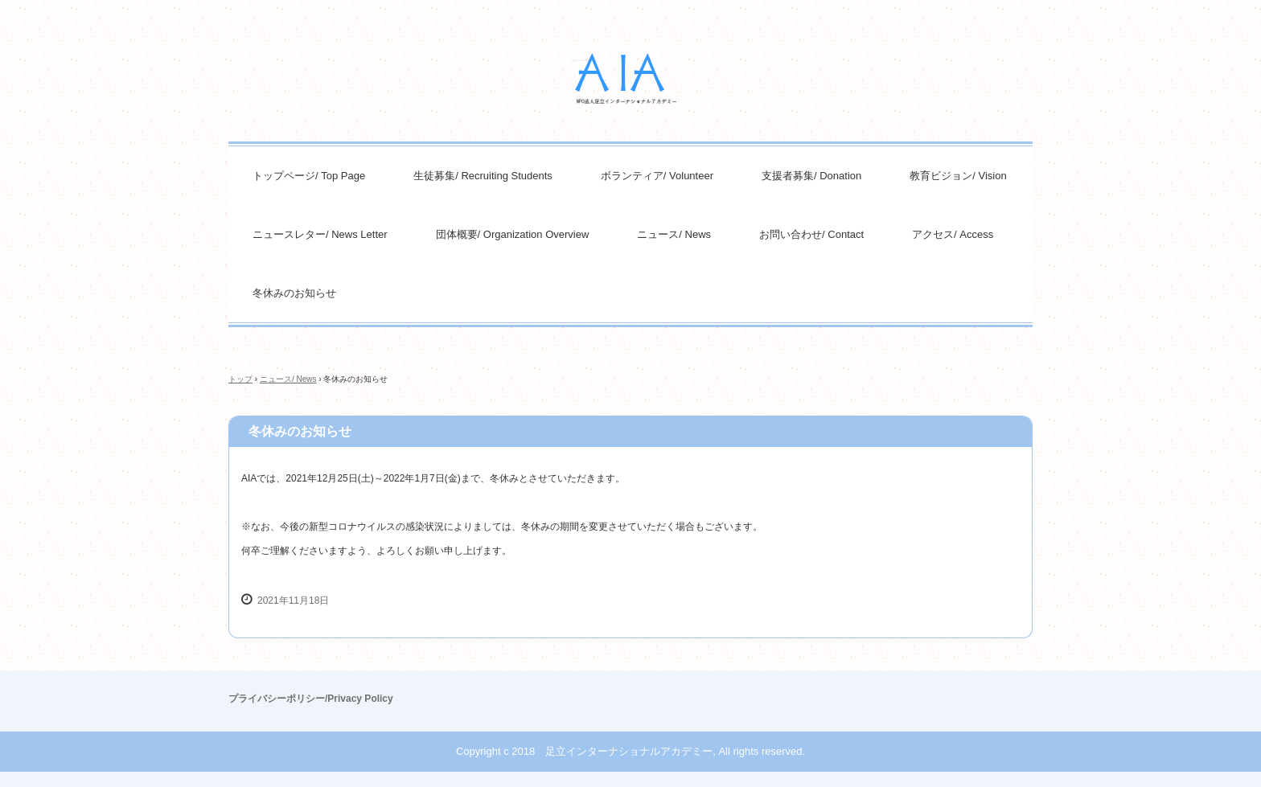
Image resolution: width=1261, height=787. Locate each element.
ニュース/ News (674, 234)
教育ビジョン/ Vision (958, 176)
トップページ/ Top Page (309, 176)
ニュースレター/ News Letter (320, 234)
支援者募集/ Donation (811, 176)
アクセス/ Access (952, 234)
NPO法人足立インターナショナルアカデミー (630, 79)
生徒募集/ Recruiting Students (482, 176)
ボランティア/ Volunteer (657, 176)
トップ (240, 379)
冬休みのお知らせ (294, 293)
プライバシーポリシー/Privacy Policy (310, 698)
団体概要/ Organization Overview (512, 234)
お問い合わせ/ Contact (811, 234)
